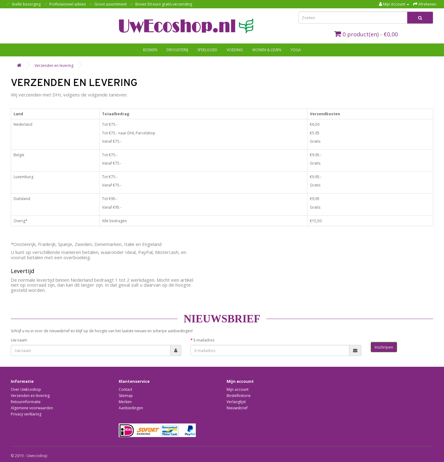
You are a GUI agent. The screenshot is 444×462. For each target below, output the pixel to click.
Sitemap (126, 395)
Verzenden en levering (54, 65)
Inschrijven (384, 347)
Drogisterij (177, 49)
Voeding (235, 49)
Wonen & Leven (266, 49)
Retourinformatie (26, 401)
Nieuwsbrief (237, 408)
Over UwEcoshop (26, 389)
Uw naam (19, 340)
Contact (125, 389)
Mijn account (238, 389)
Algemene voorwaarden (32, 408)
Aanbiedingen (131, 408)
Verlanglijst (236, 401)
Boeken (150, 49)
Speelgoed (207, 49)
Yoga (295, 49)
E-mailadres (204, 340)
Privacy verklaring (26, 414)
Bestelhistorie (239, 395)
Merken (125, 401)
